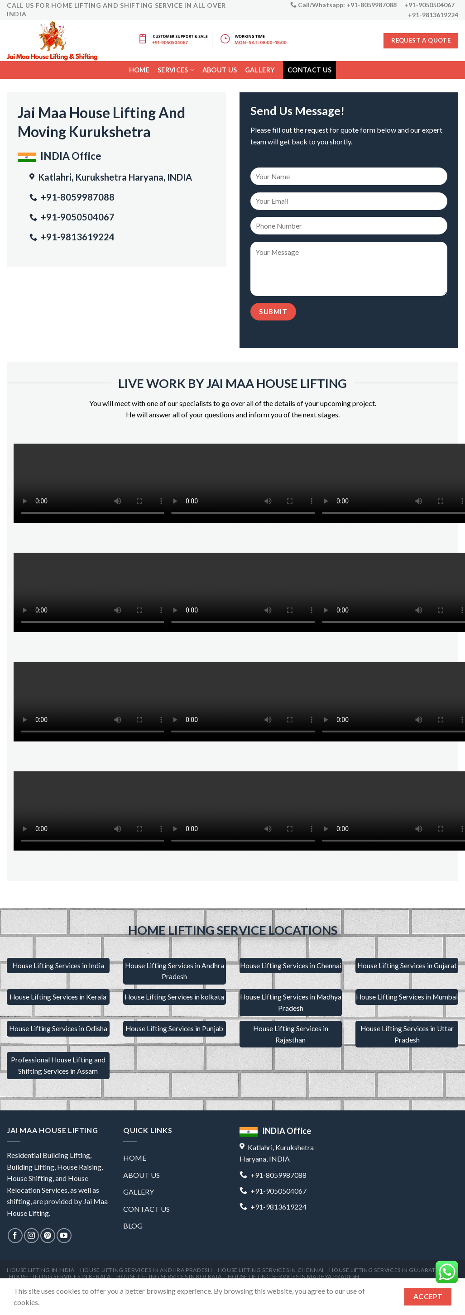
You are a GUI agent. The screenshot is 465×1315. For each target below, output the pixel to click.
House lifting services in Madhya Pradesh (294, 1276)
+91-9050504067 (77, 216)
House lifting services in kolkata (169, 1276)
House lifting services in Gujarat (382, 1270)
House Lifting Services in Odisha (58, 1028)
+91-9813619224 (77, 236)
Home (139, 70)
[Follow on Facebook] (15, 1235)
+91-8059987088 (77, 196)
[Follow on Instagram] (31, 1235)
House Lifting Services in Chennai (290, 965)
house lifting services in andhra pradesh (146, 1270)
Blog (133, 1225)
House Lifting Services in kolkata (174, 997)
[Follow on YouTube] (64, 1235)
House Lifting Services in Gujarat (407, 965)
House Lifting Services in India (58, 965)
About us (219, 70)
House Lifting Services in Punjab (174, 1028)
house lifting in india (40, 1270)
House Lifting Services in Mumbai (407, 997)
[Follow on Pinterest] (47, 1235)
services (176, 70)
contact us (309, 70)
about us (141, 1175)
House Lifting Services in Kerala (58, 997)
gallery (260, 70)
